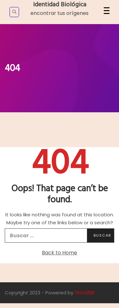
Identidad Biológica (59, 5)
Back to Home (59, 252)
